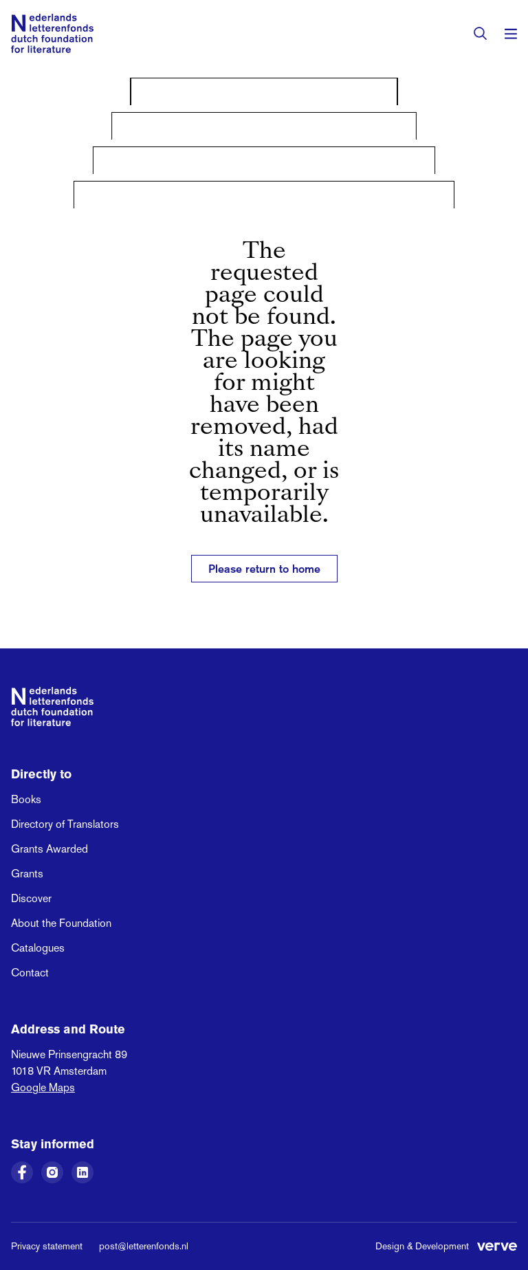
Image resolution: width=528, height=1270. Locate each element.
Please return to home (264, 569)
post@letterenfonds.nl (143, 1246)
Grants (27, 873)
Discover (31, 898)
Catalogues (38, 948)
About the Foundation (61, 923)
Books (26, 799)
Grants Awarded (49, 849)
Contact (30, 972)
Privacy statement (46, 1246)
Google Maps (43, 1087)
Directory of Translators (65, 824)
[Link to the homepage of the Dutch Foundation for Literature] (52, 33)
